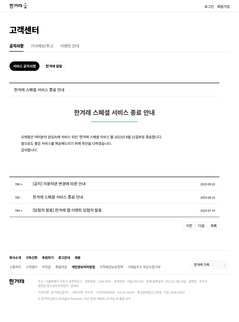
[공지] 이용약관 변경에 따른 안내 (59, 183)
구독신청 (31, 257)
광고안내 (64, 257)
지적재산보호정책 (111, 267)
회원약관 (61, 267)
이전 (189, 225)
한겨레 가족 (201, 264)
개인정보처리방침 (83, 267)
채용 (78, 257)
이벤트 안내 (69, 46)
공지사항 (16, 46)
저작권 (46, 267)
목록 (214, 225)
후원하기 (48, 257)
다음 (201, 225)
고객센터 (24, 30)
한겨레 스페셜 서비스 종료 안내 (58, 197)
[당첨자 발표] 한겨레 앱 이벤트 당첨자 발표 (67, 210)
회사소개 (15, 257)
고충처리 (15, 267)
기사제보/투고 (42, 46)
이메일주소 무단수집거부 (144, 267)
